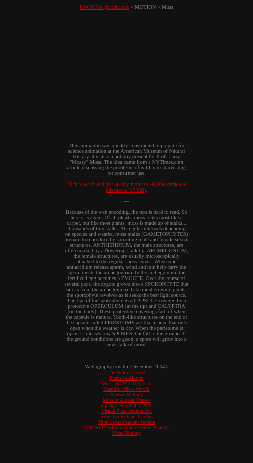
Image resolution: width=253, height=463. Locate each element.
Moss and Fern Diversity (126, 383)
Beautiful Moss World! (126, 389)
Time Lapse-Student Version (126, 422)
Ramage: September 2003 (126, 405)
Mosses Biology (126, 394)
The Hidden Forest (127, 372)
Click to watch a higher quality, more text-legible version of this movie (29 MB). (126, 187)
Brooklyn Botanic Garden (126, 416)
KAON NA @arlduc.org (104, 7)
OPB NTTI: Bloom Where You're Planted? (126, 427)
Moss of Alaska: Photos (127, 400)
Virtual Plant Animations (126, 411)
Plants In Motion (126, 378)
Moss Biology (126, 433)
